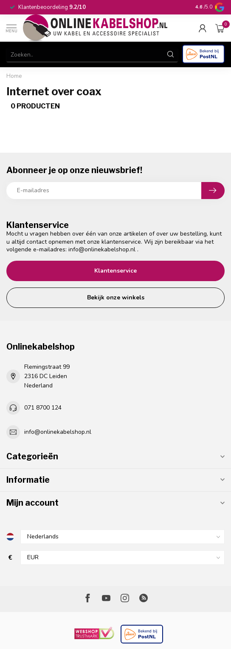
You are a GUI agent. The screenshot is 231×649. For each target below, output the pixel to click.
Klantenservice (115, 271)
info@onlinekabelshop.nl (101, 249)
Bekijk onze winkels (115, 297)
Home (14, 76)
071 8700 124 (43, 408)
